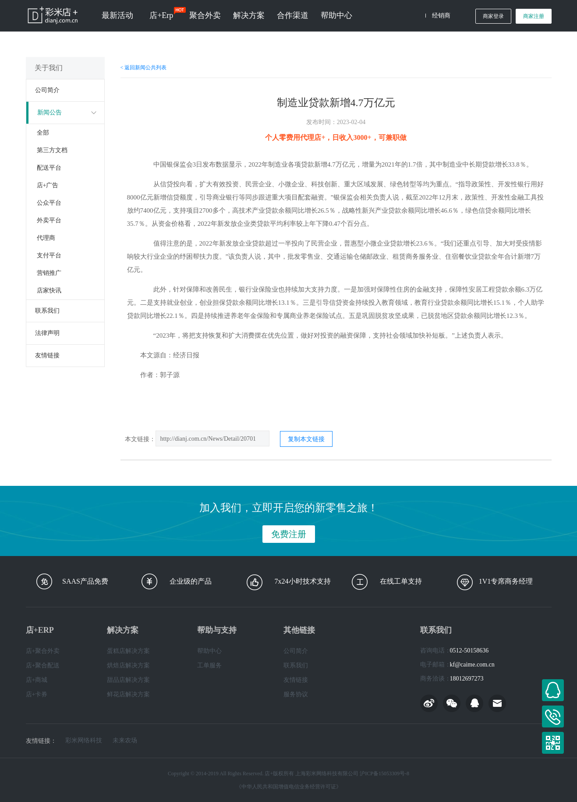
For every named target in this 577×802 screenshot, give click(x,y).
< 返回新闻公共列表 (143, 67)
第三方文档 (52, 150)
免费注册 (288, 534)
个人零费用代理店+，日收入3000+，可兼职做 (335, 137)
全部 (43, 132)
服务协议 (295, 694)
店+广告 (48, 185)
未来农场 (125, 741)
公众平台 (49, 203)
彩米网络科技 (83, 741)
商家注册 (533, 16)
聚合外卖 (205, 15)
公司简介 (47, 90)
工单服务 (209, 665)
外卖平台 (49, 220)
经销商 (441, 15)
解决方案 (249, 15)
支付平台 (49, 255)
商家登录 (493, 16)
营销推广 (49, 273)
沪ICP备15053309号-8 (384, 773)
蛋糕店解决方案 (128, 651)
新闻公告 (49, 112)
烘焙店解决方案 (128, 665)
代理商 (46, 238)
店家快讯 (49, 290)
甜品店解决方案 (128, 680)
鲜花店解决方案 (128, 694)
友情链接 (47, 355)
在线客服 (553, 690)
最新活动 (117, 15)
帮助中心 (336, 15)
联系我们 (47, 310)
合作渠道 (292, 15)
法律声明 (47, 333)
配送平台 (49, 167)
